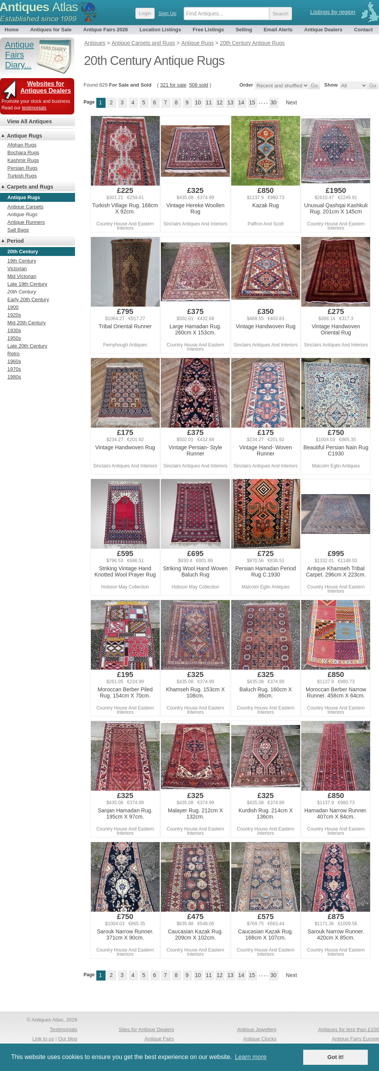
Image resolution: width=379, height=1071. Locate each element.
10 (198, 102)
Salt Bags (18, 230)
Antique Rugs (24, 136)
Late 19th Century (27, 284)
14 (241, 102)
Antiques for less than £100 (348, 1029)
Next (291, 102)
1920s (14, 315)
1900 (13, 307)
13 (230, 102)
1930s (14, 330)
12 (220, 102)
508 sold (198, 85)
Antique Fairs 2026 (105, 29)
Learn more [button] (250, 1057)
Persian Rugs (22, 168)
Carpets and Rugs (30, 187)
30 (273, 102)
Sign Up (167, 13)
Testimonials (63, 1029)
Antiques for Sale (51, 29)
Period (15, 241)
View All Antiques (29, 121)
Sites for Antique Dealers (146, 1029)
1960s (14, 361)
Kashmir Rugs (23, 160)
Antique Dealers (323, 29)
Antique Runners (26, 222)
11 (209, 102)
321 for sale (173, 85)
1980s (14, 377)
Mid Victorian (21, 276)
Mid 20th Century (26, 323)
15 (252, 102)
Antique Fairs (159, 1039)
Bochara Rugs (23, 152)
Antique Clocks (260, 1039)
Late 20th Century (27, 346)
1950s (14, 338)
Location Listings (160, 29)
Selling (244, 29)
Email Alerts (278, 29)
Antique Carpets (25, 207)
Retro (13, 353)
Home (12, 29)
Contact (363, 29)
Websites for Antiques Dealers (45, 87)
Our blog (67, 1039)
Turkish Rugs (22, 176)
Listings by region (332, 12)
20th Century (21, 292)
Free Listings (208, 29)
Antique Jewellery (257, 1029)
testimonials (34, 108)
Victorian (17, 268)
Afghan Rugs (21, 145)
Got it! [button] (336, 1057)
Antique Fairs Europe (355, 1039)
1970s (14, 369)
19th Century (21, 261)
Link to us (43, 1039)
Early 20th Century (28, 299)
